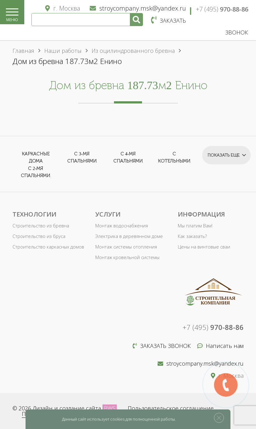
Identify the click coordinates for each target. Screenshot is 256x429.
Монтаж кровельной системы (126, 257)
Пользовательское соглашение (171, 408)
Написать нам (220, 345)
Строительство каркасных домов (47, 247)
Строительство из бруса (38, 236)
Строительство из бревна (39, 226)
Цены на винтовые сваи (203, 247)
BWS (110, 408)
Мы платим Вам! (194, 226)
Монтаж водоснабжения (120, 226)
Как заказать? (192, 236)
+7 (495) (222, 9)
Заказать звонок (162, 345)
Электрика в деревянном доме (127, 236)
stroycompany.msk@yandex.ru (138, 8)
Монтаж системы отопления (124, 247)
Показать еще (225, 153)
